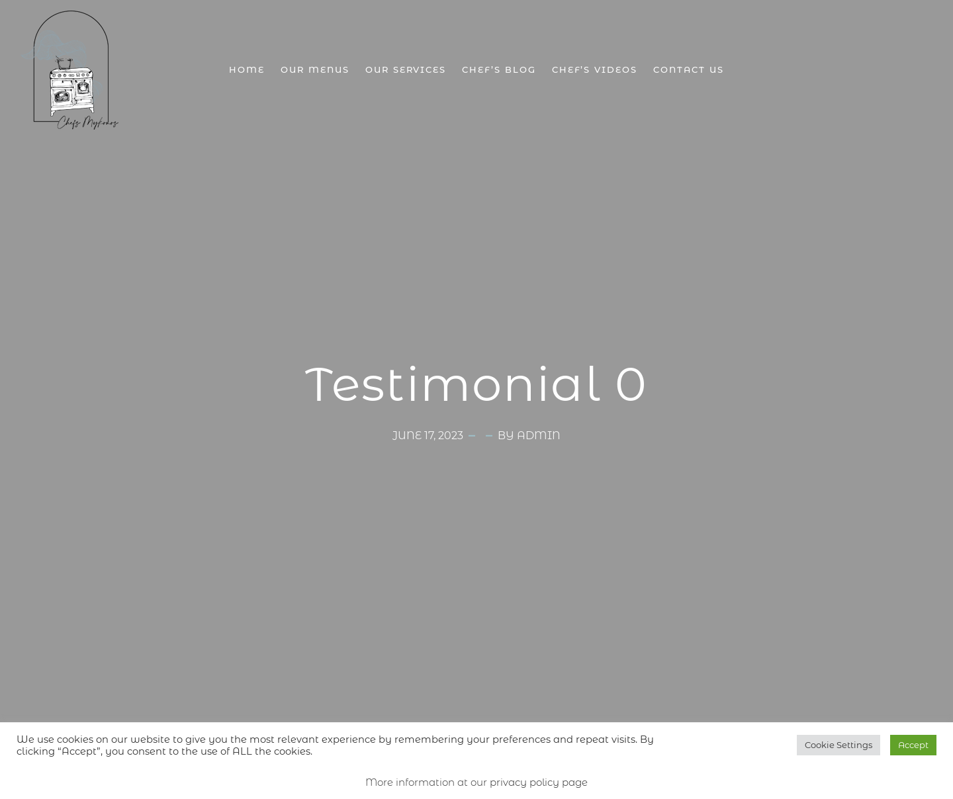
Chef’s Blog (498, 69)
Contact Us (688, 69)
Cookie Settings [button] (838, 744)
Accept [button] (913, 744)
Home (247, 69)
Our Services (405, 69)
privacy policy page (539, 782)
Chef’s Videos (594, 69)
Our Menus (315, 69)
